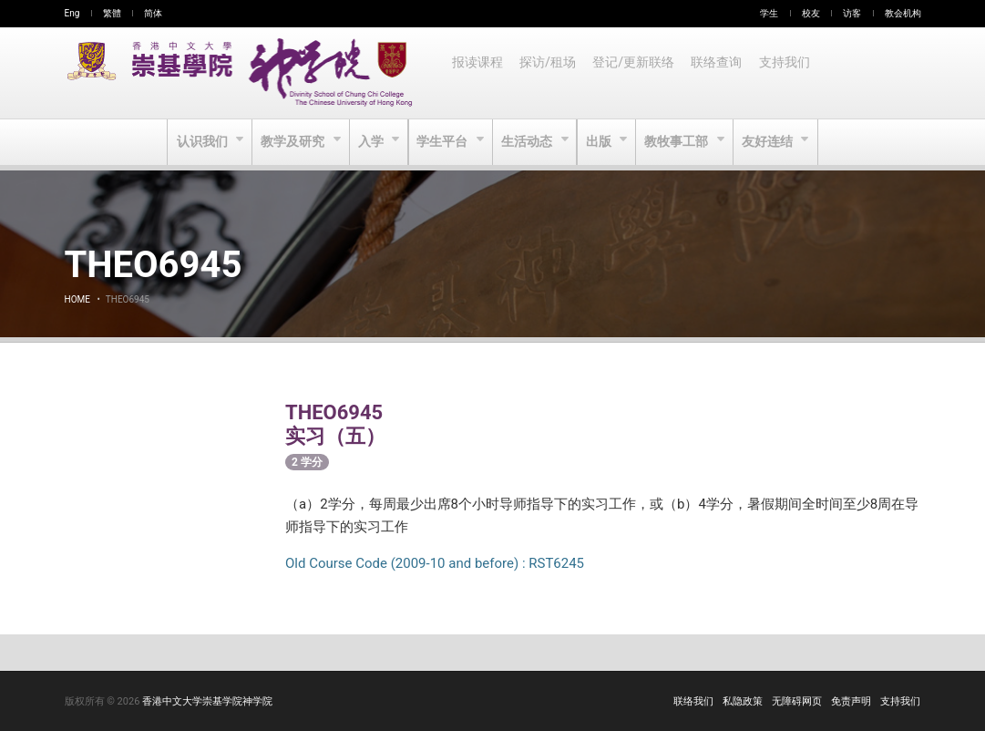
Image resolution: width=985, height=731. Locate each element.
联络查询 (721, 73)
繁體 (112, 13)
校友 (811, 13)
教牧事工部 (681, 142)
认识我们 (198, 142)
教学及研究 (290, 142)
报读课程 (478, 73)
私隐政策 (743, 701)
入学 (369, 142)
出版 (602, 142)
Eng (72, 13)
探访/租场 (550, 73)
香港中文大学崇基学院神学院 (207, 701)
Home (77, 299)
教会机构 (903, 13)
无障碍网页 (797, 701)
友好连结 (774, 142)
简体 (153, 13)
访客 (852, 13)
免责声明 (851, 701)
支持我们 (790, 73)
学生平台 (443, 142)
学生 (769, 13)
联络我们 (693, 701)
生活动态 (529, 142)
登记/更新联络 (637, 73)
